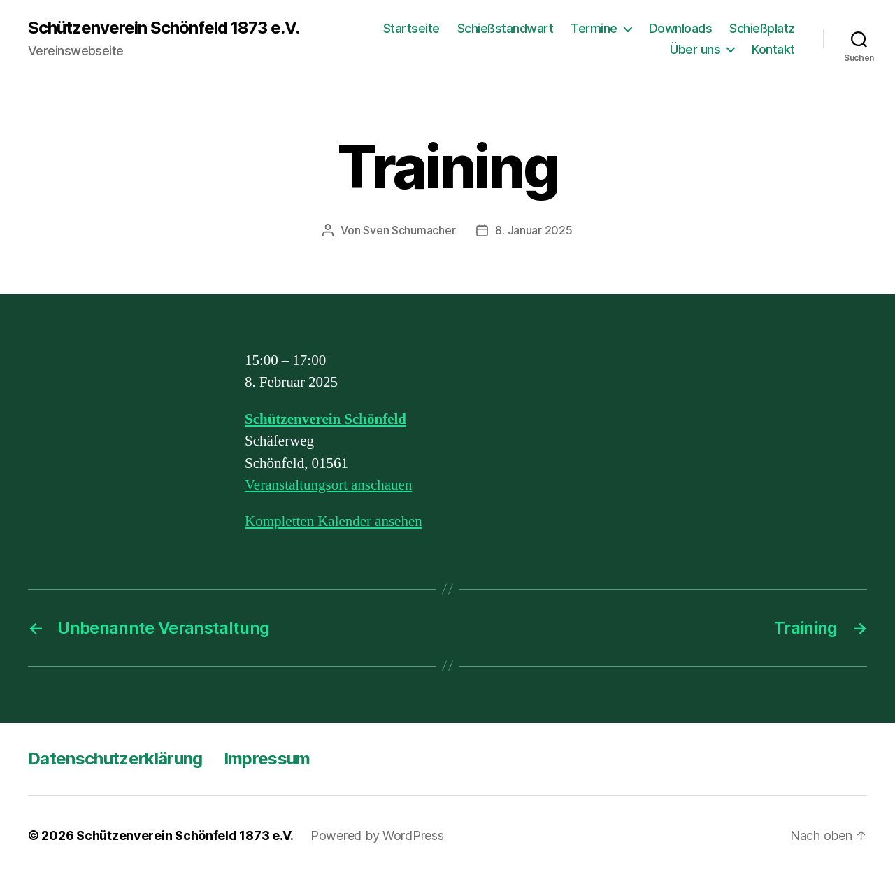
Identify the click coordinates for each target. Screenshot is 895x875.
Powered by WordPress (377, 835)
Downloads (681, 28)
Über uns (695, 49)
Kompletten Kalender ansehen (333, 521)
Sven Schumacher (409, 230)
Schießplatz (762, 28)
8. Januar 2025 (533, 230)
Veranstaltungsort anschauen (328, 485)
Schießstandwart (505, 28)
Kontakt (773, 49)
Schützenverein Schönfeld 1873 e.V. (163, 28)
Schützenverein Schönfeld (325, 419)
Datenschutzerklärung (115, 758)
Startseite (411, 28)
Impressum (267, 758)
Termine (594, 28)
